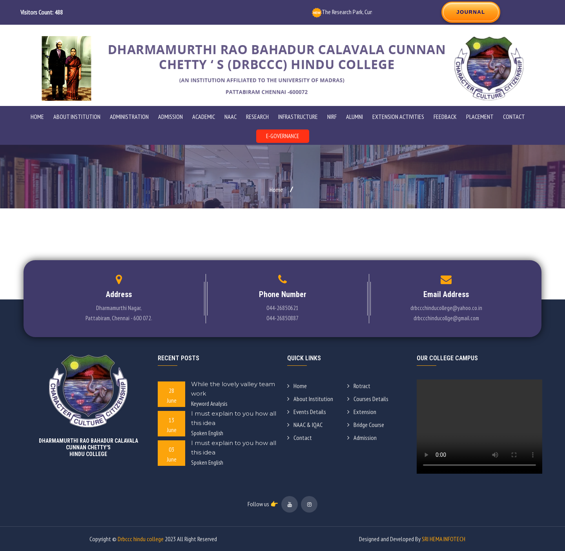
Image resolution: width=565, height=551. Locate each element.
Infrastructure (298, 116)
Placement (480, 116)
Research (257, 116)
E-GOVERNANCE (282, 136)
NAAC (230, 116)
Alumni (354, 116)
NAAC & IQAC (305, 425)
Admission (362, 438)
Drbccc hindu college (141, 539)
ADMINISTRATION (129, 116)
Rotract (358, 386)
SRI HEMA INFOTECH (443, 539)
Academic (203, 116)
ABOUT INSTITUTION (76, 116)
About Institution (310, 399)
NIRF (332, 116)
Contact (514, 116)
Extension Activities (398, 116)
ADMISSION (170, 116)
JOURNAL (470, 12)
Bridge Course (365, 425)
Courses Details (367, 399)
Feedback (445, 116)
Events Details (306, 412)
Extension (361, 412)
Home (37, 116)
